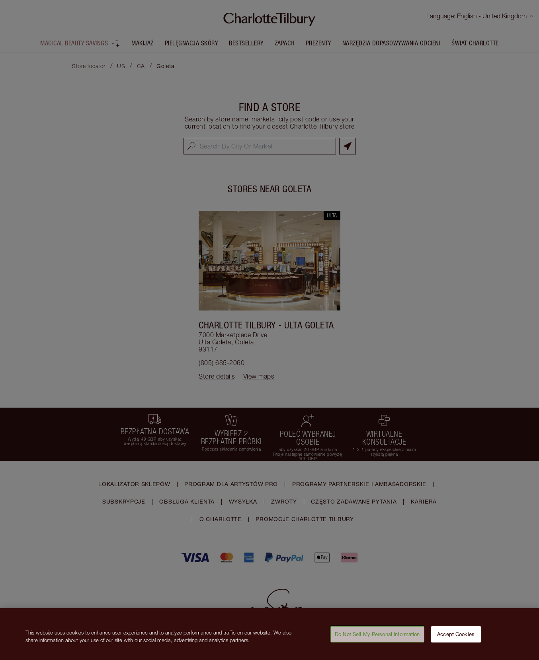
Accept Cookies (456, 638)
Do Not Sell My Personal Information (377, 638)
